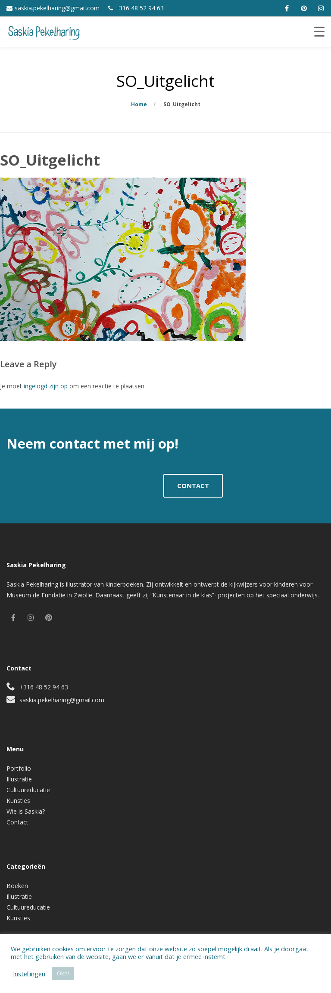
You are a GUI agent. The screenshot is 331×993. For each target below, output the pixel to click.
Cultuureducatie (28, 790)
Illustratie (19, 779)
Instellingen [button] (29, 974)
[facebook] (286, 8)
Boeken (17, 886)
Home (139, 104)
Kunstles (18, 800)
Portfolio (18, 768)
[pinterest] (303, 8)
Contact (17, 822)
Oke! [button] (63, 973)
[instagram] (321, 8)
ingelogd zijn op (46, 386)
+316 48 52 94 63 (139, 8)
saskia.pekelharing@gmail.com (57, 8)
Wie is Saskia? (25, 811)
